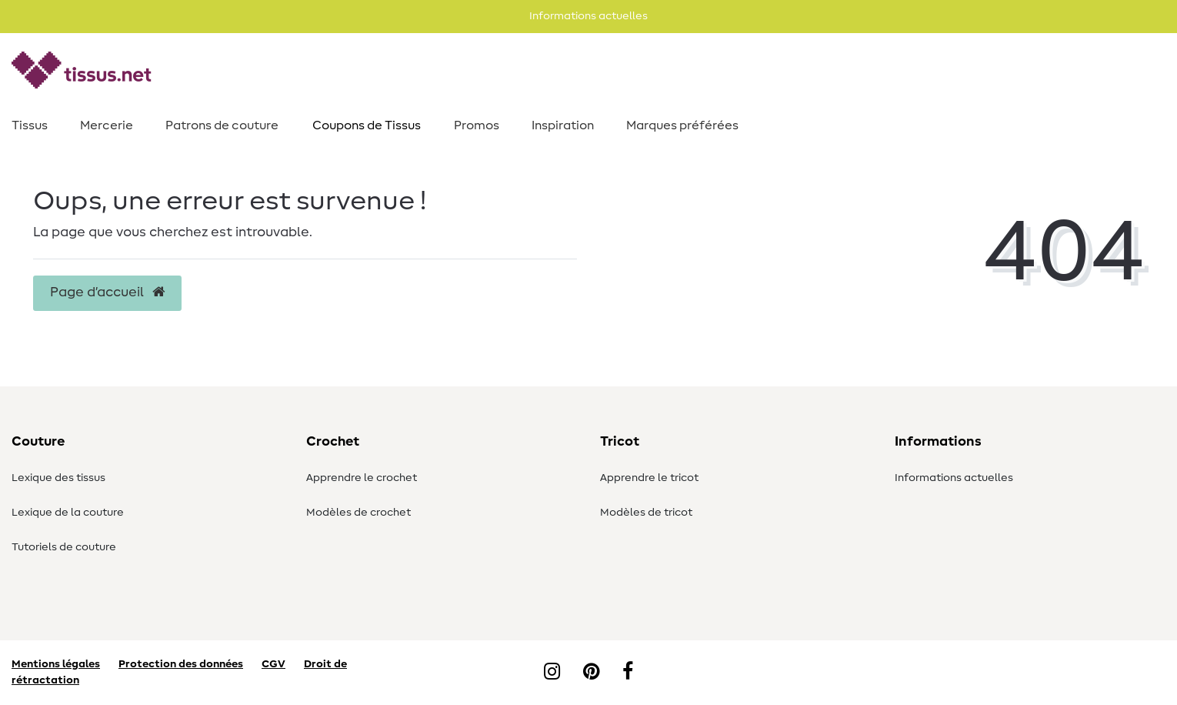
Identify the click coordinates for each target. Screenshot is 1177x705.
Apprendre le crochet (361, 478)
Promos (476, 125)
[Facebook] (627, 672)
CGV (273, 664)
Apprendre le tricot (649, 478)
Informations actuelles (954, 478)
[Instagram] (552, 672)
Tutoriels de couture (64, 547)
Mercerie (106, 125)
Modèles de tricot (646, 512)
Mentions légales (56, 664)
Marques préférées (682, 125)
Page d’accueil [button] (107, 292)
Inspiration (563, 125)
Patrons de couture (221, 125)
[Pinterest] (591, 672)
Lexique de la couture (68, 512)
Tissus (30, 125)
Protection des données (180, 664)
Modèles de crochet (358, 512)
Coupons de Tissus (366, 125)
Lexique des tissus (58, 478)
